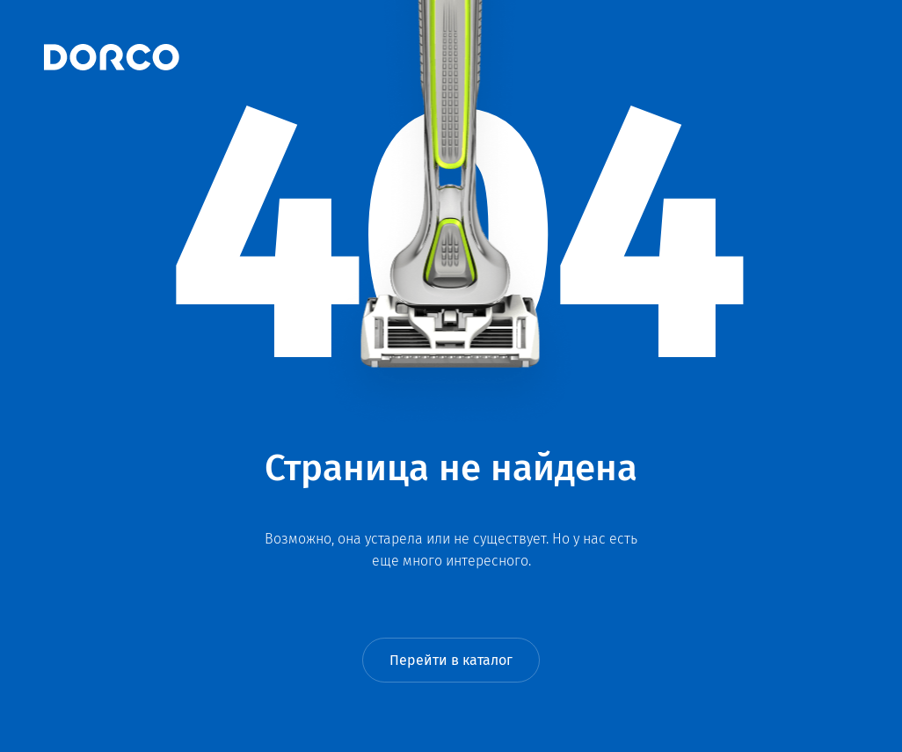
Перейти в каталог (451, 660)
